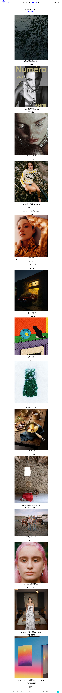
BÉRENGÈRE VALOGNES (31, 60)
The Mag (34, 2)
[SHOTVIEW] (31, 687)
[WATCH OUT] (31, 313)
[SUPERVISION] (19, 259)
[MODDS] (19, 680)
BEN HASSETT (31, 108)
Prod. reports (55, 6)
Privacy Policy (46, 691)
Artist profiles (38, 6)
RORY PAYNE (31, 257)
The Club (41, 2)
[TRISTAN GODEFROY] (28, 584)
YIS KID (31, 686)
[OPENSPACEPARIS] (28, 61)
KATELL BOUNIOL (31, 450)
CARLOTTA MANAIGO (31, 583)
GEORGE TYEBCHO (31, 312)
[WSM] (26, 156)
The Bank (21, 2)
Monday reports (17, 6)
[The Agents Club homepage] (5, 2)
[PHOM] (24, 266)
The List (28, 2)
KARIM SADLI (31, 210)
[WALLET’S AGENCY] (31, 452)
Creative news (7, 6)
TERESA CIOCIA (31, 203)
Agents (25, 6)
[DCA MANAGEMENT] (28, 405)
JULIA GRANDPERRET (31, 264)
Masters (30, 6)
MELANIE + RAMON (31, 155)
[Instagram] (60, 2)
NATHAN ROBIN (31, 404)
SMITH (31, 679)
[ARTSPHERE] (22, 632)
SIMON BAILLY (31, 356)
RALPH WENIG (31, 631)
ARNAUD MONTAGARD (31, 536)
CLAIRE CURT (31, 504)
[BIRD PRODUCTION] (26, 204)
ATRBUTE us (30, 109)
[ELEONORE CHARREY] (26, 505)
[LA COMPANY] (27, 537)
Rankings (46, 6)
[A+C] (24, 211)
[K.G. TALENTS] (31, 357)
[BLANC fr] (25, 109)
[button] (58, 2)
